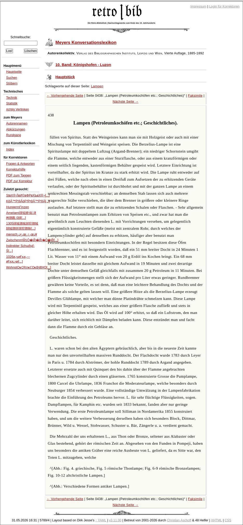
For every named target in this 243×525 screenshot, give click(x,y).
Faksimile (195, 95)
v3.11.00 (115, 520)
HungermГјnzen (17, 207)
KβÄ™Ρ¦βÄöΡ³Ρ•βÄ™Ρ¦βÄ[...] (28, 201)
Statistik (11, 103)
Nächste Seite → (126, 101)
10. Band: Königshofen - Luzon (83, 65)
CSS (228, 520)
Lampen (97, 86)
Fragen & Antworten (20, 164)
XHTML (216, 520)
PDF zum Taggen (18, 175)
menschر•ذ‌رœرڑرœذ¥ (21, 234)
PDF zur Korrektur (19, 181)
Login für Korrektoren (224, 6)
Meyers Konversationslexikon (85, 42)
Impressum (199, 6)
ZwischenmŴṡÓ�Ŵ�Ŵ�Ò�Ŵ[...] (32, 240)
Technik (11, 98)
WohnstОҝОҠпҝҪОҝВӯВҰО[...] (28, 267)
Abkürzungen (15, 129)
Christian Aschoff (179, 520)
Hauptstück (65, 77)
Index (10, 149)
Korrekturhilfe (15, 169)
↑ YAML (101, 520)
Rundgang (13, 135)
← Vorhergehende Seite (65, 95)
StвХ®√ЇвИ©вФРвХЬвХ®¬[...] (27, 195)
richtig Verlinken (17, 109)
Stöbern (11, 83)
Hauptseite (14, 72)
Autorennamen (16, 123)
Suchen (11, 78)
